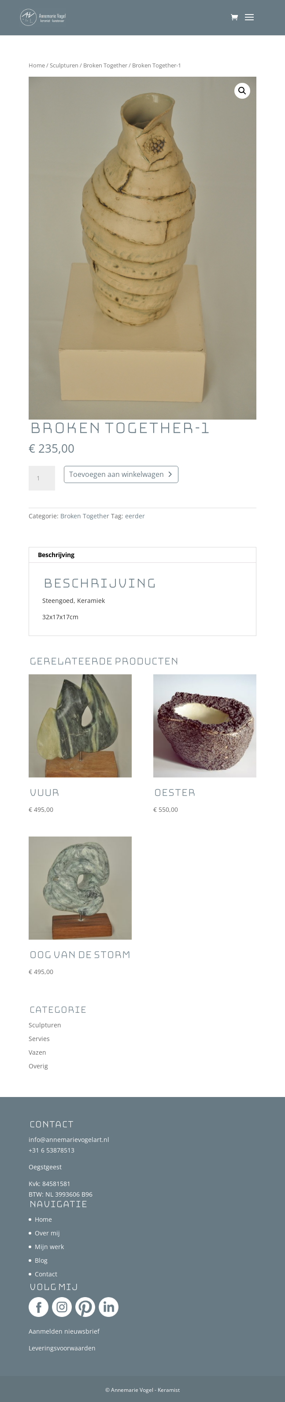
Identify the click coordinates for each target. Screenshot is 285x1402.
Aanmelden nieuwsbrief (64, 1331)
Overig (38, 1066)
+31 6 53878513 (51, 1150)
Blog (41, 1260)
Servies (39, 1038)
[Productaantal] (42, 478)
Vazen (37, 1052)
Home (37, 65)
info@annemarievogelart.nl (69, 1139)
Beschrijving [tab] (56, 554)
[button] (242, 91)
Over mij (47, 1233)
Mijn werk (49, 1246)
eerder (135, 516)
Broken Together (105, 65)
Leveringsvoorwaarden (62, 1348)
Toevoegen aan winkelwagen (116, 474)
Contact (46, 1274)
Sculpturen (64, 65)
